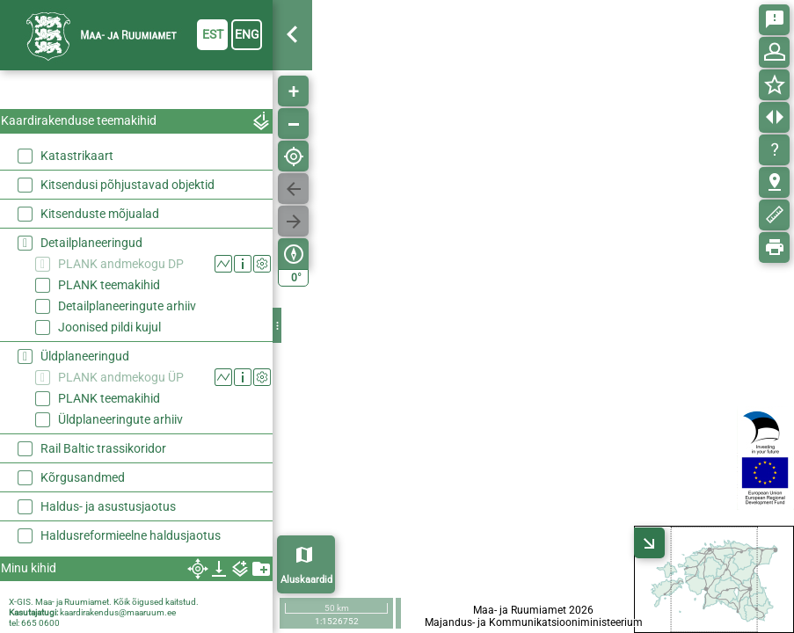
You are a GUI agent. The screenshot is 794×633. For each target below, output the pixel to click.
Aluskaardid (306, 580)
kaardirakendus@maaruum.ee (118, 612)
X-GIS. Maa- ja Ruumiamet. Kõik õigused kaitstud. (104, 602)
